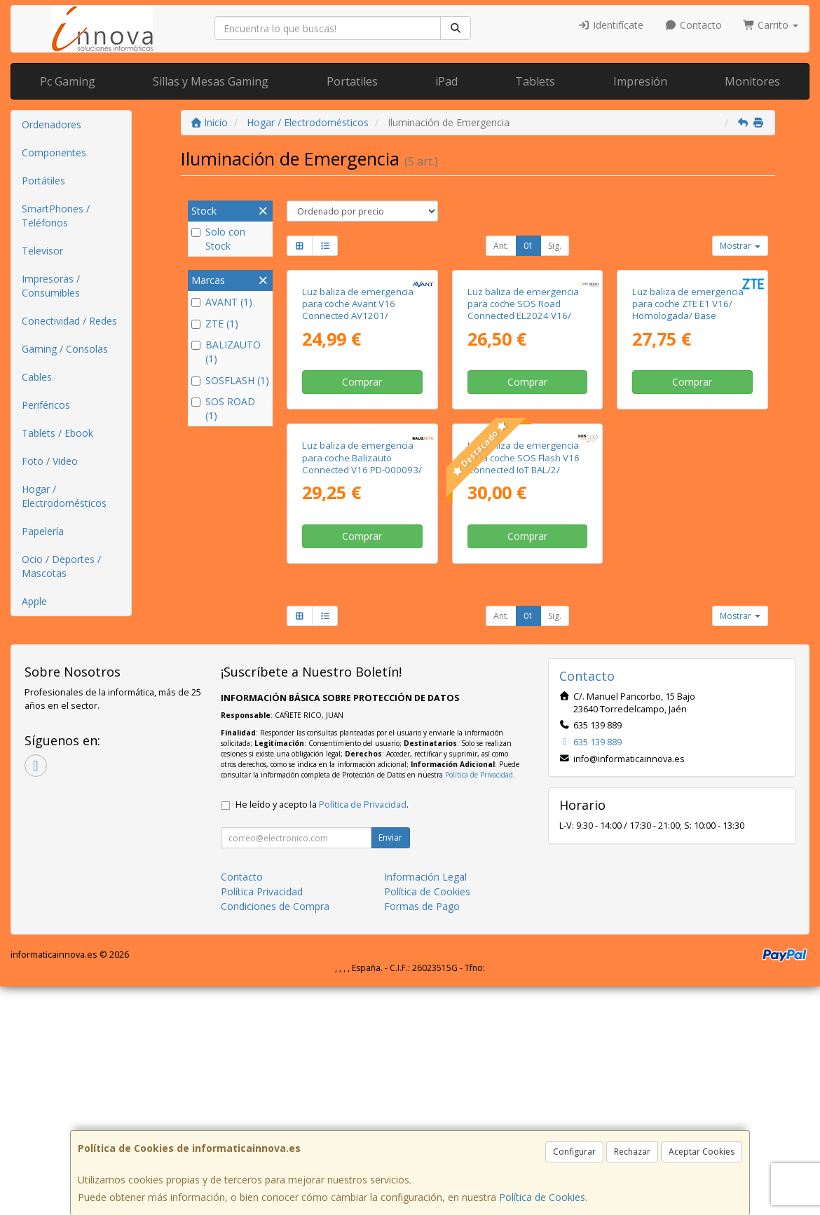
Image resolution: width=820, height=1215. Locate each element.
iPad (446, 81)
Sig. (554, 246)
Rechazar (632, 1152)
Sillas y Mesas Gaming (210, 81)
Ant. (501, 246)
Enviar (390, 1066)
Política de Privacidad (479, 1003)
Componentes (54, 152)
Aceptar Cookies (701, 1152)
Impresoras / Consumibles (51, 285)
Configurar (574, 1152)
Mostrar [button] (740, 246)
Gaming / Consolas (65, 348)
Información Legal (425, 1105)
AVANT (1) (221, 301)
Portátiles (43, 180)
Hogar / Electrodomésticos (64, 496)
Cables (37, 376)
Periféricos (46, 405)
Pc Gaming (67, 81)
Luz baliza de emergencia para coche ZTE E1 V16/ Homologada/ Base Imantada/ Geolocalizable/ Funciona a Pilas (689, 430)
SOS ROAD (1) (223, 408)
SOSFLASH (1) (230, 380)
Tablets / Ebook (57, 433)
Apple (34, 601)
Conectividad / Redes (69, 320)
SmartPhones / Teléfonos (56, 215)
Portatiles (352, 81)
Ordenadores (51, 124)
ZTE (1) (214, 323)
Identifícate (611, 25)
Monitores (752, 81)
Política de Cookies (542, 1197)
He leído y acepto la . (322, 1033)
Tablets (535, 81)
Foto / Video (50, 461)
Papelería (43, 531)
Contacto (693, 25)
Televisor (42, 250)
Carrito (771, 25)
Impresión (640, 81)
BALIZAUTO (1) (226, 351)
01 (528, 246)
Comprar (362, 496)
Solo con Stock (218, 238)
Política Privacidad (262, 1120)
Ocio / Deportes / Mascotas (61, 566)
